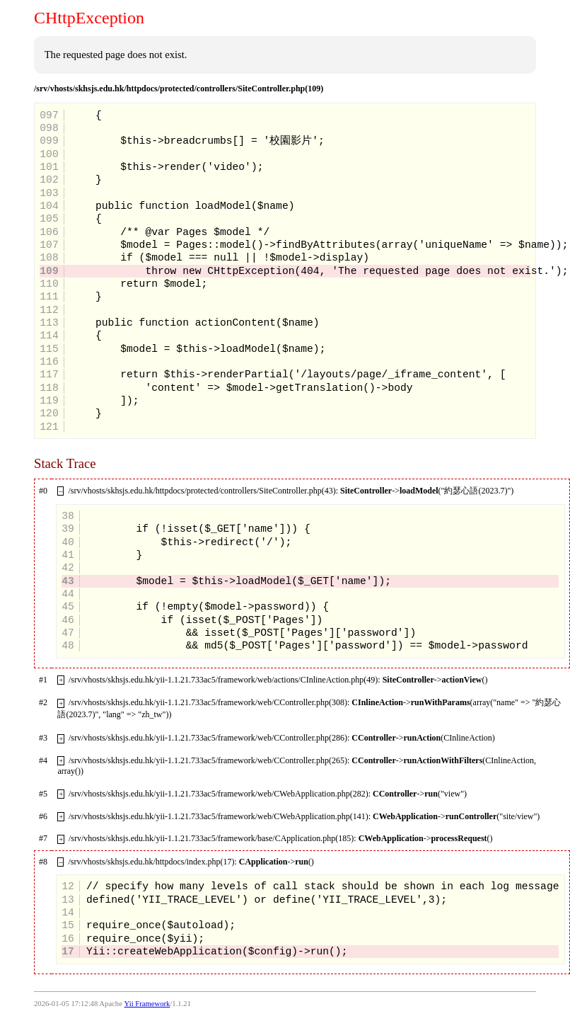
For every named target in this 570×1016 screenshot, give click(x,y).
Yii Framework (147, 1004)
